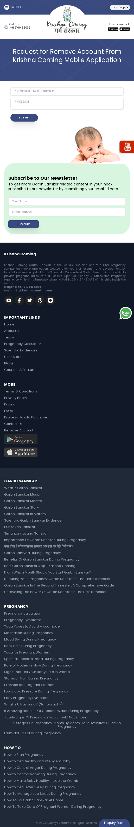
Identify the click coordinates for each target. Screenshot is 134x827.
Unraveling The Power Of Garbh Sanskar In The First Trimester (55, 592)
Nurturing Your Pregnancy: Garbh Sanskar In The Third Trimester (57, 579)
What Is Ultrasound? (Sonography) (33, 705)
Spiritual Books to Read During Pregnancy (39, 659)
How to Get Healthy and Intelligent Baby (37, 761)
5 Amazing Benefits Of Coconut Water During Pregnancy (51, 711)
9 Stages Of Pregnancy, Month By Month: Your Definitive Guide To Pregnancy (67, 725)
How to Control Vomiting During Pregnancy (40, 774)
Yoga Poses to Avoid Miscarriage (32, 627)
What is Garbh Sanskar (23, 488)
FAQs (8, 411)
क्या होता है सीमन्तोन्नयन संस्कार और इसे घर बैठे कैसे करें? (38, 547)
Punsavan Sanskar (19, 527)
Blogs (9, 364)
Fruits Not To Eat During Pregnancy (32, 733)
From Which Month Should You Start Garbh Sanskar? (47, 573)
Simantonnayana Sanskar (26, 534)
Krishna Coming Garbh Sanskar (27, 265)
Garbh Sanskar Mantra (23, 501)
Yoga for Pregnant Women (26, 653)
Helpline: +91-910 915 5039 (22, 287)
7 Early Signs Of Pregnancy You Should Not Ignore (45, 718)
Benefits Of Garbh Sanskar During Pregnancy (41, 560)
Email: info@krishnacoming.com (28, 290)
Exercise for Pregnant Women (29, 685)
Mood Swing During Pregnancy (30, 640)
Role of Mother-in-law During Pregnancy (38, 666)
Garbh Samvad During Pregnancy (32, 553)
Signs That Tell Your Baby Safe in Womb (37, 672)
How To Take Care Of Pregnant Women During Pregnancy (52, 807)
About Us (11, 331)
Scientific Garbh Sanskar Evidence (33, 521)
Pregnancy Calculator (22, 344)
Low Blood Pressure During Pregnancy (36, 692)
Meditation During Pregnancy (28, 633)
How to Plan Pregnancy (23, 755)
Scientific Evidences (20, 351)
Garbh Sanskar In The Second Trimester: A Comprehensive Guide (59, 586)
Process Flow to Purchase (25, 418)
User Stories (14, 357)
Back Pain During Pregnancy (28, 646)
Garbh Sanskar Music (22, 495)
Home (9, 325)
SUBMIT (24, 117)
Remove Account (18, 431)
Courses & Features (20, 370)
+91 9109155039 (19, 28)
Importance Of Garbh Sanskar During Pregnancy (45, 540)
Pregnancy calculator (22, 614)
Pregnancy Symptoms (23, 620)
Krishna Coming (20, 254)
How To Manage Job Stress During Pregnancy (42, 794)
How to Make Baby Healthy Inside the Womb (41, 781)
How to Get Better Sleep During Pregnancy (39, 787)
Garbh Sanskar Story (21, 508)
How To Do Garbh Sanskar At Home (33, 800)
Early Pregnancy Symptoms (27, 698)
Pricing (10, 405)
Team (9, 338)
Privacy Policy (15, 398)
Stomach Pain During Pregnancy (31, 679)
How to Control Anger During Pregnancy (37, 768)
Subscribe (23, 224)
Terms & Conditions (20, 392)
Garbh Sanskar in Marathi (25, 514)
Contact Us (13, 424)
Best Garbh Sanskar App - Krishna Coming (39, 566)
